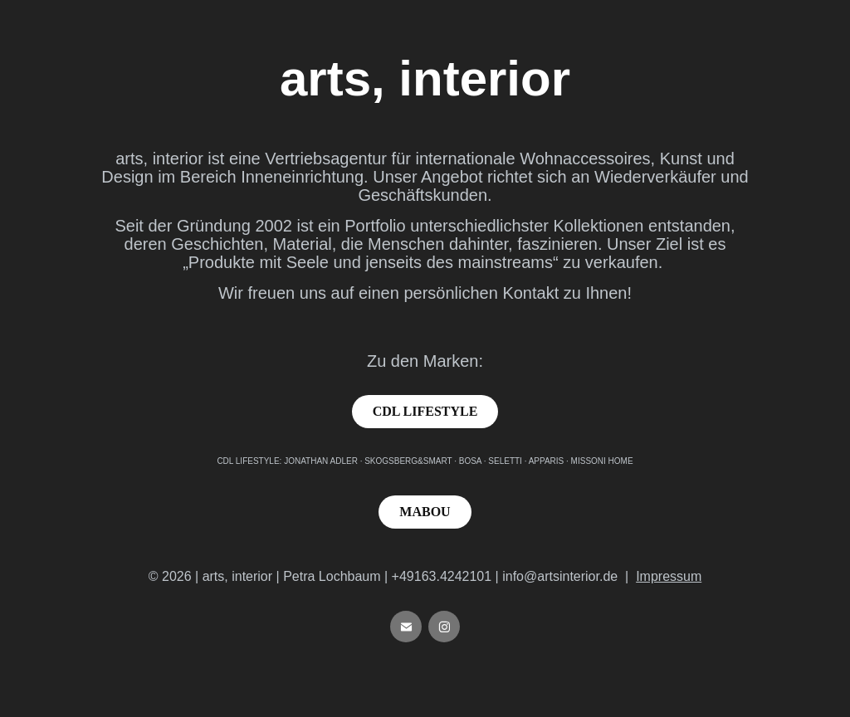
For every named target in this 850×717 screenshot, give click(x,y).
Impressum (668, 576)
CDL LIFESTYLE (425, 411)
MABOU (424, 512)
